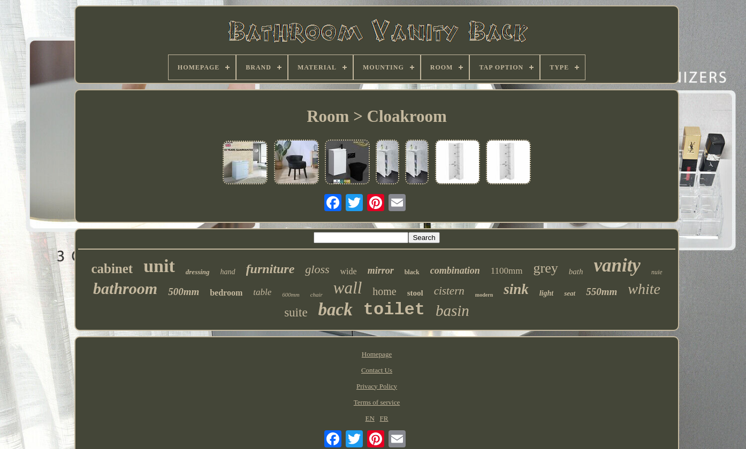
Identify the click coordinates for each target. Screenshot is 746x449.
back (335, 309)
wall (347, 287)
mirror (381, 270)
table (262, 292)
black (412, 272)
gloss (317, 269)
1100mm (507, 271)
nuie (657, 272)
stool (415, 293)
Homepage (377, 354)
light (546, 293)
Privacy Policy (376, 386)
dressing (198, 272)
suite (295, 312)
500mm (183, 291)
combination (455, 270)
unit (159, 266)
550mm (601, 291)
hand (227, 272)
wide (348, 271)
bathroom (125, 288)
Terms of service (377, 402)
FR (384, 418)
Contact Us (376, 370)
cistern (449, 290)
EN (370, 418)
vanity (616, 265)
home (384, 291)
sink (516, 289)
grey (546, 268)
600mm (290, 294)
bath (576, 271)
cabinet (112, 268)
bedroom (226, 292)
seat (569, 293)
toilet (394, 310)
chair (316, 294)
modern (484, 295)
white (644, 289)
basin (452, 310)
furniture (270, 269)
